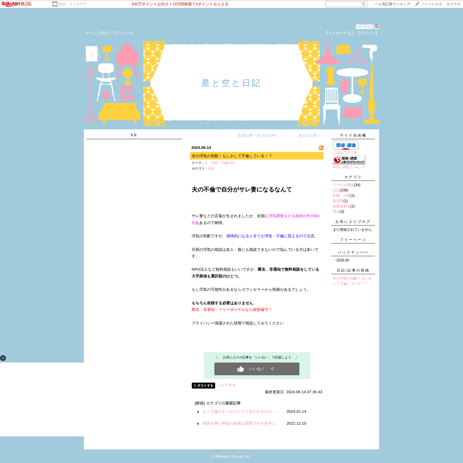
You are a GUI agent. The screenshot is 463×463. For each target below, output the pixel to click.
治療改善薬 (341, 206)
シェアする (226, 385)
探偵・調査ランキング (349, 167)
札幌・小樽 (341, 196)
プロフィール (121, 33)
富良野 (338, 201)
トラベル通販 (343, 185)
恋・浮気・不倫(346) (220, 163)
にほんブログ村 (345, 152)
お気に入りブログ (353, 222)
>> (392, 4)
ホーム (91, 33)
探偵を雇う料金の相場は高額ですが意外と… (241, 423)
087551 (364, 27)
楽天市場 (453, 4)
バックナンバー (353, 252)
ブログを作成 (431, 4)
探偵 (211, 168)
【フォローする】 (339, 33)
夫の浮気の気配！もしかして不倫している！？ (232, 156)
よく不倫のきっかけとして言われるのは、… (241, 411)
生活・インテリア (72, 4)
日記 (103, 33)
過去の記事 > (309, 135)
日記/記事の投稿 (353, 270)
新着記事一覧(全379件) (257, 135)
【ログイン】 (367, 33)
